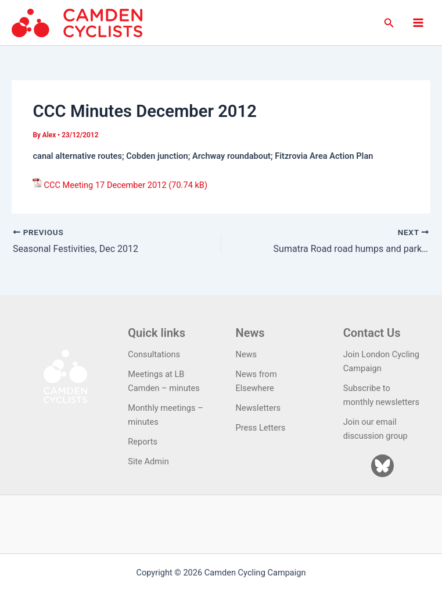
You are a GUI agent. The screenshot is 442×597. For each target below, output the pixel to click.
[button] (389, 23)
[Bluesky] (382, 465)
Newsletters (258, 408)
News (246, 354)
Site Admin (148, 461)
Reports (142, 441)
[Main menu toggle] (418, 22)
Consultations (154, 354)
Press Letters (261, 427)
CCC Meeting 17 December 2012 (105, 185)
